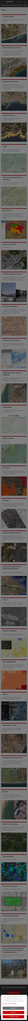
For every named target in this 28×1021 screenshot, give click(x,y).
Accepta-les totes (13, 1016)
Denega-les (13, 1012)
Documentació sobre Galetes (10, 1003)
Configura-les (13, 1008)
